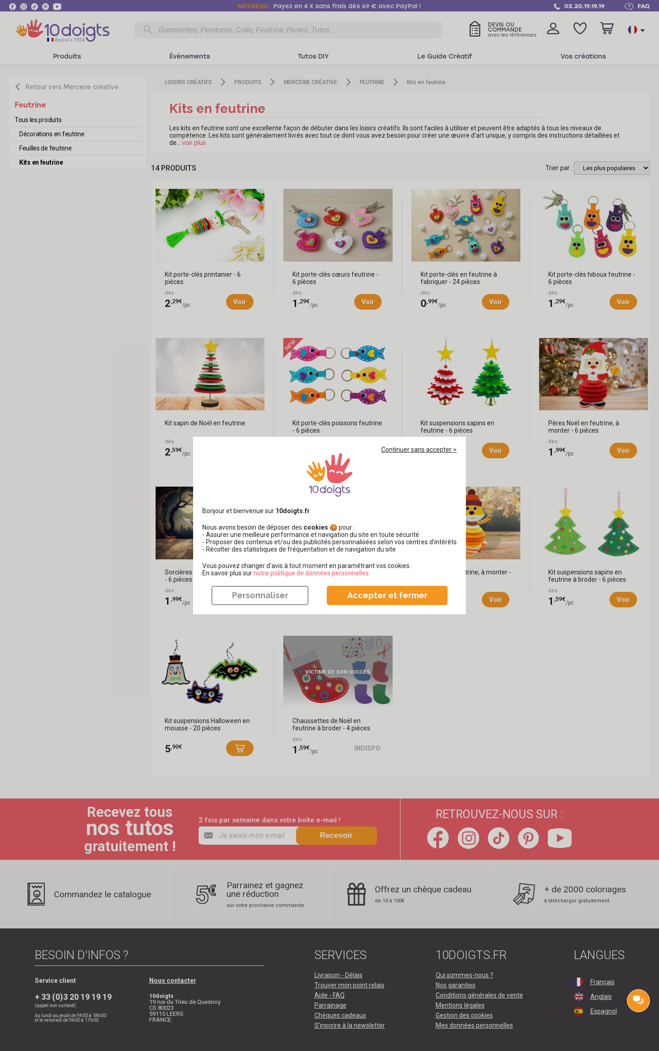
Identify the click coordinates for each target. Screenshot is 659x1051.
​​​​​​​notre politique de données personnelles (311, 573)
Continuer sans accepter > (419, 449)
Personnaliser (260, 595)
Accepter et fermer (387, 595)
